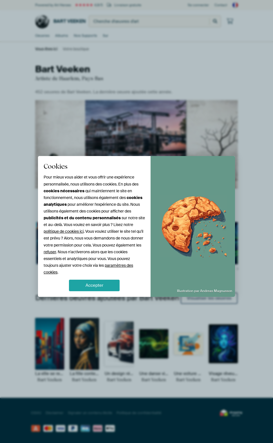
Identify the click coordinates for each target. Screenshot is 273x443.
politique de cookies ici (64, 231)
